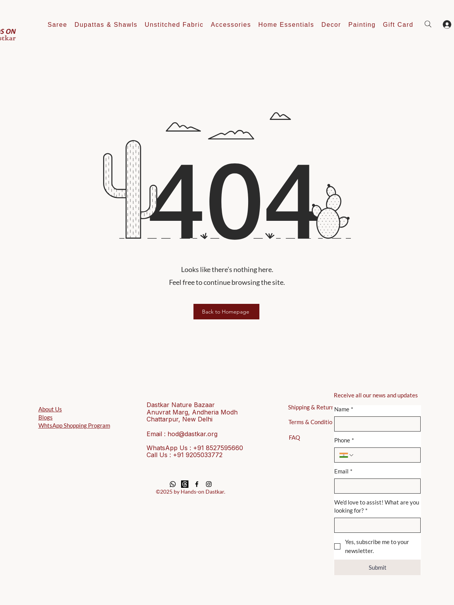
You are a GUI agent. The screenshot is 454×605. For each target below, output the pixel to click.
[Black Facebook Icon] (196, 484)
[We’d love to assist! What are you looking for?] (375, 525)
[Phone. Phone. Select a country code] (346, 455)
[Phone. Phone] (385, 455)
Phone (344, 440)
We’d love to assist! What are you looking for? (376, 507)
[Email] (375, 486)
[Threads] (184, 484)
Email (343, 471)
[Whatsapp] (172, 484)
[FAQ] (294, 437)
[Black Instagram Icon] (208, 484)
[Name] (375, 424)
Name (343, 409)
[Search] (428, 24)
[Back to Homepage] (226, 311)
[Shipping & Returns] (314, 407)
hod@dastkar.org (192, 434)
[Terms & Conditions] (314, 422)
